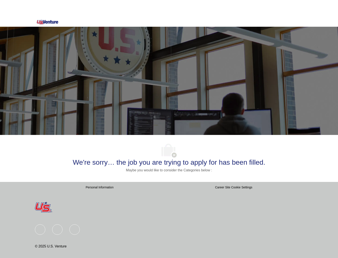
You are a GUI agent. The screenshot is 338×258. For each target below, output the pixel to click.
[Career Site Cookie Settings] (233, 187)
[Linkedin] (57, 229)
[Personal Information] (100, 187)
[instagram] (74, 229)
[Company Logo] (47, 22)
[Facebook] (40, 229)
